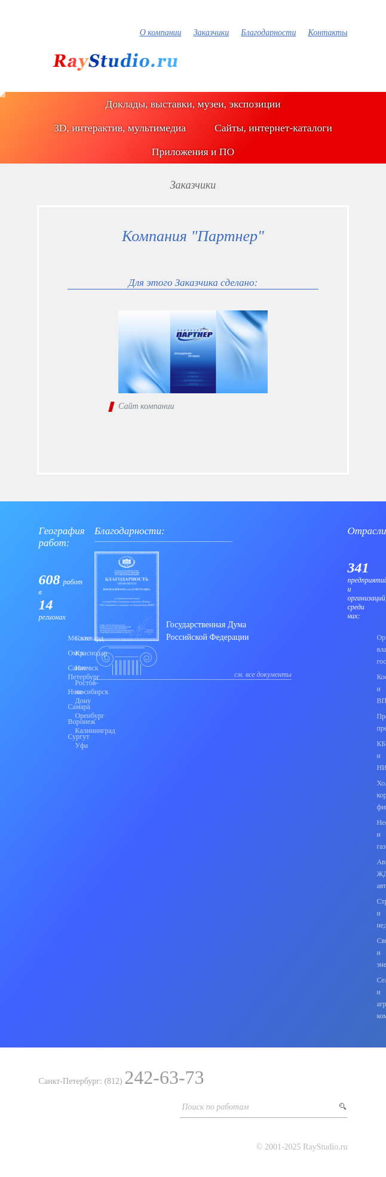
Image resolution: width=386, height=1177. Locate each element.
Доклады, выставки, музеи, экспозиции (192, 104)
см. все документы (263, 674)
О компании (161, 32)
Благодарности (268, 32)
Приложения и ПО (193, 152)
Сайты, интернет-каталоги (273, 128)
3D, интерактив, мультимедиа (120, 128)
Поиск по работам (215, 1106)
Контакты (327, 32)
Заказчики (211, 32)
